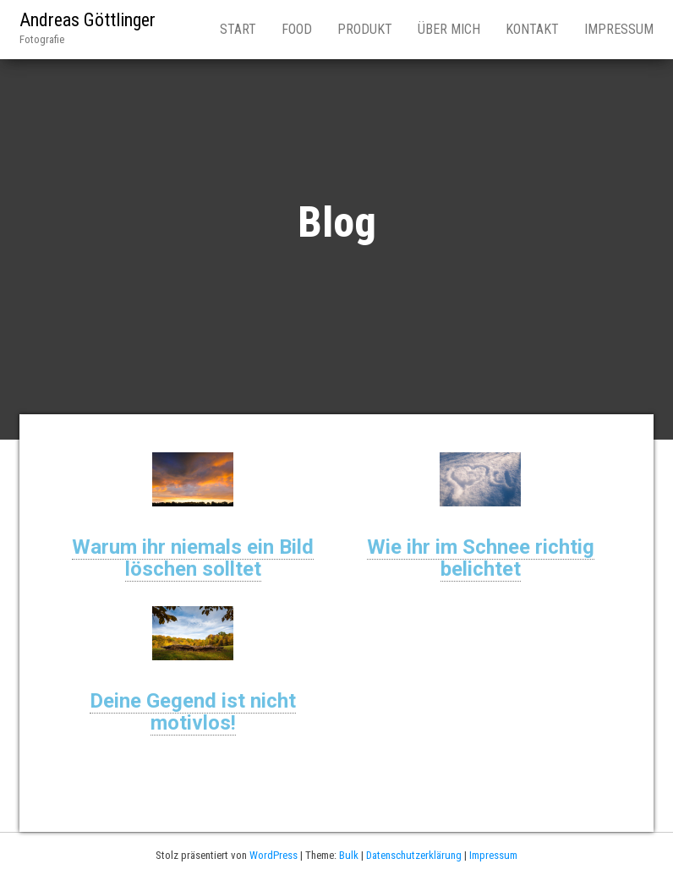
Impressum (619, 29)
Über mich (449, 29)
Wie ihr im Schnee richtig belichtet (480, 558)
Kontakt (532, 29)
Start (238, 29)
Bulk (348, 855)
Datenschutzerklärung (414, 855)
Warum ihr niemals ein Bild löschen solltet (193, 558)
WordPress (273, 855)
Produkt (364, 29)
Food (297, 29)
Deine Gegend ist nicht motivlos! (193, 712)
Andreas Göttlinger (87, 19)
